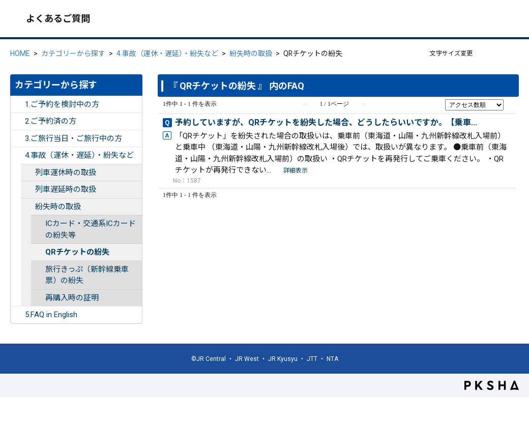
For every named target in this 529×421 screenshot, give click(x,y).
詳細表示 (295, 170)
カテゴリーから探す (73, 53)
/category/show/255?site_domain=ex (17, 155)
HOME (20, 53)
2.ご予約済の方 (50, 121)
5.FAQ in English (51, 314)
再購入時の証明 (72, 297)
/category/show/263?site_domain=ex (28, 173)
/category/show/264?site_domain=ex (28, 189)
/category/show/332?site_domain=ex (17, 315)
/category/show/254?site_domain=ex (17, 139)
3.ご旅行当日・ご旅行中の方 (73, 138)
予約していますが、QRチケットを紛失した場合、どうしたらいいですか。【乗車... (326, 122)
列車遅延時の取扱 (65, 189)
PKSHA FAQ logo (491, 385)
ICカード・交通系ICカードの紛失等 (90, 229)
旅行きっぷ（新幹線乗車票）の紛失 (87, 275)
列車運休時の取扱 (65, 172)
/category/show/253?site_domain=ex (17, 121)
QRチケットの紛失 (77, 252)
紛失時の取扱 (250, 53)
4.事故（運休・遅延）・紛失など (167, 53)
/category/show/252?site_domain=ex (17, 104)
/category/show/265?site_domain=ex (28, 207)
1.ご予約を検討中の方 (62, 104)
